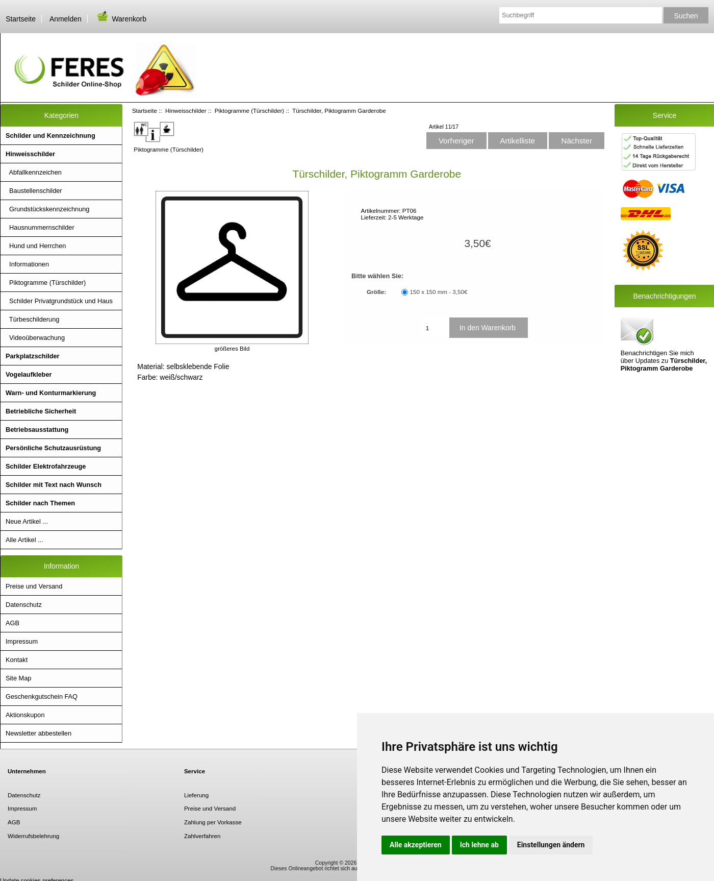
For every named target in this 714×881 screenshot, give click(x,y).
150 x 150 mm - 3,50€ (439, 292)
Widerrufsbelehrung (33, 836)
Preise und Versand (34, 586)
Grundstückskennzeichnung (47, 209)
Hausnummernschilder (40, 227)
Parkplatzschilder (33, 356)
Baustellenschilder (34, 190)
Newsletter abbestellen (38, 733)
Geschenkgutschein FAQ (42, 696)
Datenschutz (24, 604)
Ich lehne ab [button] (479, 845)
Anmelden (65, 19)
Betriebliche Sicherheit (41, 411)
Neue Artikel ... (27, 521)
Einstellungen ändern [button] (551, 845)
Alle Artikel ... (24, 540)
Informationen (27, 264)
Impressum (22, 641)
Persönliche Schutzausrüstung (53, 448)
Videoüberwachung (35, 337)
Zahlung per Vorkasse (213, 822)
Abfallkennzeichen (34, 172)
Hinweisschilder (186, 110)
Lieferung (196, 795)
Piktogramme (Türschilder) (250, 110)
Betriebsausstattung (37, 429)
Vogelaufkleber (29, 374)
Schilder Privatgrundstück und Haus (59, 301)
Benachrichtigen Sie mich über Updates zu (664, 343)
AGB (12, 623)
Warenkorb (120, 19)
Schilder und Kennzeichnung (50, 135)
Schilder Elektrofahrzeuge (46, 466)
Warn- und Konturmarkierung (51, 393)
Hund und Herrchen (36, 246)
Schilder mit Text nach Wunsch (53, 484)
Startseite (21, 19)
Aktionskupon (25, 715)
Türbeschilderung (32, 319)
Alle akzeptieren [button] (416, 845)
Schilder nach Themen (40, 503)
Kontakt (17, 660)
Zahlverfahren (202, 836)
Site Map (18, 678)
